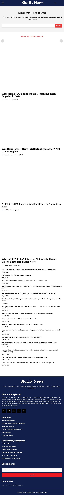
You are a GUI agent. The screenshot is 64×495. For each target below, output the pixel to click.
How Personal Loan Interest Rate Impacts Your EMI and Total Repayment (28, 363)
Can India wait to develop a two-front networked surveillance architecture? (29, 270)
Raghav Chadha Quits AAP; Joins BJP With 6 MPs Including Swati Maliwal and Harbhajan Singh (30, 351)
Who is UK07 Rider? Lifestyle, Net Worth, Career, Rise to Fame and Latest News (29, 260)
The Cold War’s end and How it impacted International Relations (25, 357)
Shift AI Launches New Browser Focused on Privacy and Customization (27, 313)
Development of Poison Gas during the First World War (21, 337)
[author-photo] (3, 100)
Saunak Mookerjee (9, 155)
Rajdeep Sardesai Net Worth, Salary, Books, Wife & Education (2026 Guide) (28, 293)
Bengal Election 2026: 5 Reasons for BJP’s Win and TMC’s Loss (24, 281)
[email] (32, 470)
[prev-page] (2, 40)
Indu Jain (7, 99)
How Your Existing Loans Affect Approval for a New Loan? (22, 324)
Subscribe (32, 475)
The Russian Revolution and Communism (16, 275)
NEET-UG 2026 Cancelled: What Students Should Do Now (31, 205)
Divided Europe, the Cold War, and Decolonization (19, 319)
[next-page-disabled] (61, 40)
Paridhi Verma (8, 210)
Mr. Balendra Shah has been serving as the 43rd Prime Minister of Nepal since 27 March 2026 (31, 307)
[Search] (58, 26)
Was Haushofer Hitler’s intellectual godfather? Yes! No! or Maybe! (31, 150)
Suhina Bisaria (8, 265)
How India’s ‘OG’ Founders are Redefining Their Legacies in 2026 (29, 95)
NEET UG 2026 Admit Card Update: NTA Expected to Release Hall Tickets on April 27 (31, 331)
